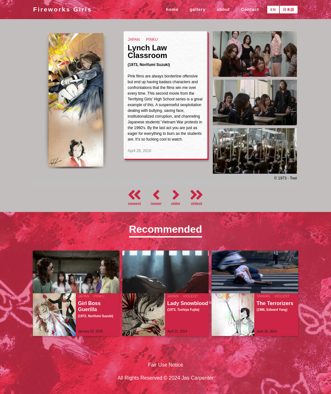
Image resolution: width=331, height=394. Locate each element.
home (172, 9)
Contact (250, 9)
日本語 (288, 9)
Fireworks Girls (62, 9)
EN (273, 9)
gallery (198, 9)
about (223, 9)
